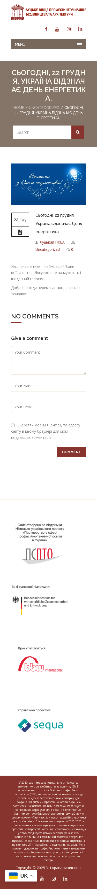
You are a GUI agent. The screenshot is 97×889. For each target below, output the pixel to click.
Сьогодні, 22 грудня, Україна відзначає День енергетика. (58, 223)
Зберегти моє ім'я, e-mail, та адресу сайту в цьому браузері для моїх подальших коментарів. (45, 431)
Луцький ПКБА (52, 242)
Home (18, 108)
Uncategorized (44, 108)
